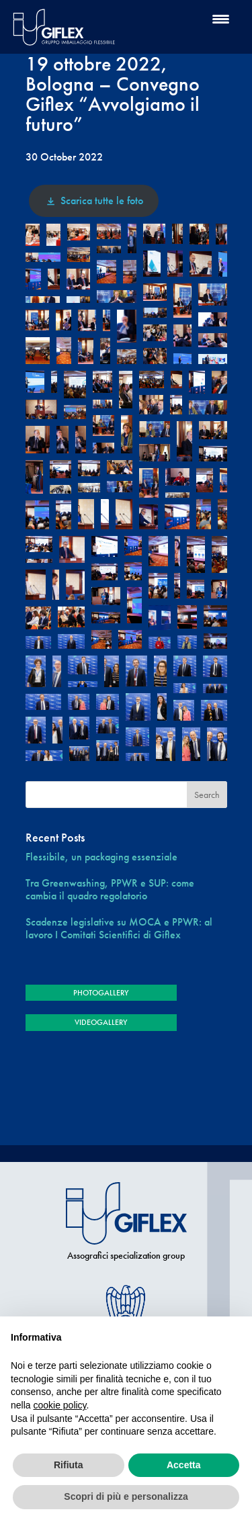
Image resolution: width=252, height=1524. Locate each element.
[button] (33, 235)
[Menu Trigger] (220, 18)
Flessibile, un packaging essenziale (101, 856)
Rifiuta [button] (68, 1465)
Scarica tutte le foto (93, 200)
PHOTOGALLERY (100, 992)
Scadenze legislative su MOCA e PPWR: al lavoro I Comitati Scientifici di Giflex (119, 928)
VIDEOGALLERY (101, 1022)
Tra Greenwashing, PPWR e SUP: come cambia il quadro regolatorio (110, 889)
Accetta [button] (184, 1465)
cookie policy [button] (59, 1405)
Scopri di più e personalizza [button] (125, 1496)
